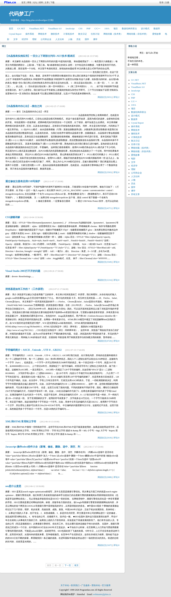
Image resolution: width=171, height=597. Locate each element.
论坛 (35, 2)
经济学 (25, 39)
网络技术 (42, 34)
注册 (167, 2)
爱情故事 (156, 34)
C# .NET (21, 28)
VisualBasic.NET (36, 28)
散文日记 (82, 34)
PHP (88, 28)
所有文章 (135, 194)
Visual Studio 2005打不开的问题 (22, 271)
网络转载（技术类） (113, 34)
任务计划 (95, 34)
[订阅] (50, 20)
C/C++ (97, 28)
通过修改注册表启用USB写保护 (22, 181)
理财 (34, 39)
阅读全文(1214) (105, 280)
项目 (115, 28)
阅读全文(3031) (105, 97)
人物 (70, 39)
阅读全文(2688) (105, 477)
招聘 (41, 2)
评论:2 (116, 97)
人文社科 (59, 39)
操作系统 (29, 34)
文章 (47, 2)
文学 (15, 39)
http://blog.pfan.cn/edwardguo (34, 20)
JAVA (107, 28)
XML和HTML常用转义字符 (20, 421)
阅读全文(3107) (105, 545)
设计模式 (145, 28)
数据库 (157, 28)
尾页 (76, 565)
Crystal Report (15, 34)
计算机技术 (68, 34)
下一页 (67, 565)
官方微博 (106, 585)
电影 (133, 158)
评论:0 (116, 172)
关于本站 (65, 585)
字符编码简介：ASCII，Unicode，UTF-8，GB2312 (33, 350)
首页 (23, 2)
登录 (161, 2)
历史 (78, 39)
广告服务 (85, 585)
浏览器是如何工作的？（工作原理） (25, 289)
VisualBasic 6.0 (54, 28)
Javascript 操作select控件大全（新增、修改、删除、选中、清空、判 (42, 446)
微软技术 (55, 34)
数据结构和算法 (129, 28)
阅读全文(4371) (105, 208)
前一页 (58, 565)
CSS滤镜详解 (12, 217)
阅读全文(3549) (105, 262)
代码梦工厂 (21, 14)
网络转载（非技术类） (137, 34)
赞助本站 (96, 585)
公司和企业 (46, 39)
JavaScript (70, 28)
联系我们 (75, 585)
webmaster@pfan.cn (102, 594)
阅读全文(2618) (105, 437)
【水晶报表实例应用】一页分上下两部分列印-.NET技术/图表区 (40, 56)
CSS (80, 28)
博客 (29, 2)
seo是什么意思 (13, 486)
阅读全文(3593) (105, 172)
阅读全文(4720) (105, 341)
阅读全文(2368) (105, 412)
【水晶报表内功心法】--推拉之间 (23, 106)
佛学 (95, 39)
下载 (52, 2)
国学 (87, 39)
